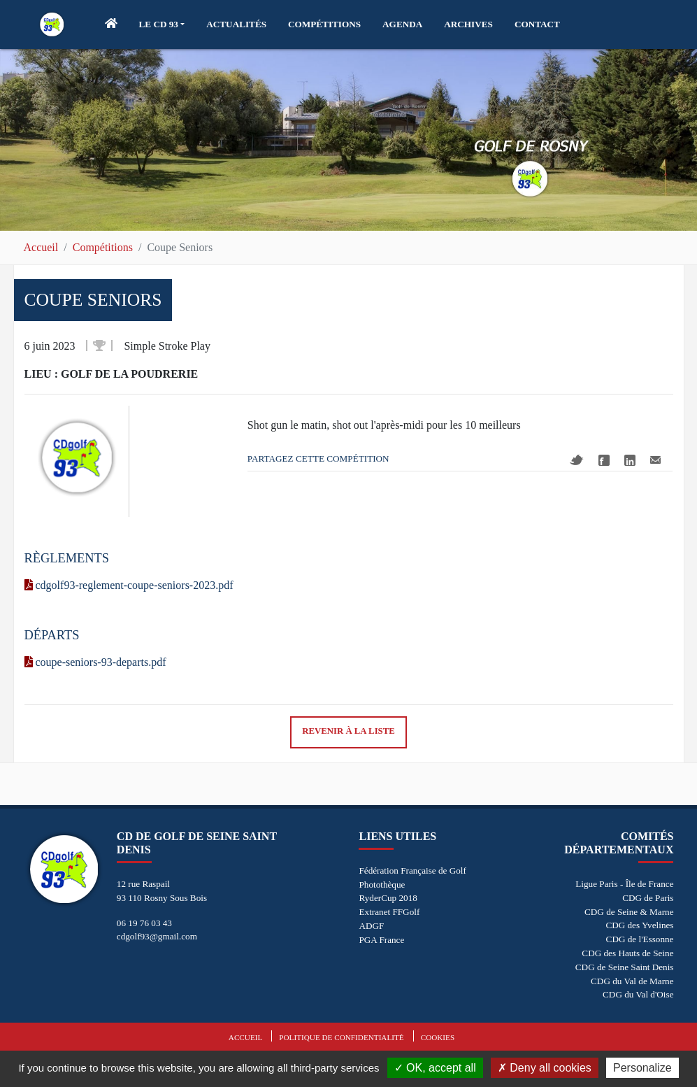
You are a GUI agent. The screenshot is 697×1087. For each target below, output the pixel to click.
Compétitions (103, 247)
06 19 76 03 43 (144, 923)
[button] (162, 24)
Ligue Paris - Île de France (624, 884)
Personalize (642, 1068)
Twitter (577, 460)
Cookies (437, 1037)
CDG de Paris (647, 898)
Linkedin (629, 460)
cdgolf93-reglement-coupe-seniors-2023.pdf (128, 585)
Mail (655, 460)
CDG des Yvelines (639, 925)
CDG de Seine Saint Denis (624, 967)
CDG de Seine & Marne (628, 912)
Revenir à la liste (348, 731)
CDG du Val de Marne (632, 981)
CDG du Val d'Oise (638, 994)
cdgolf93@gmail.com (157, 936)
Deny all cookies (544, 1068)
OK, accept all (435, 1068)
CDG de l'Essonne (640, 939)
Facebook (604, 460)
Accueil (41, 247)
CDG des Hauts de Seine (627, 953)
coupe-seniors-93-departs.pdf (95, 662)
